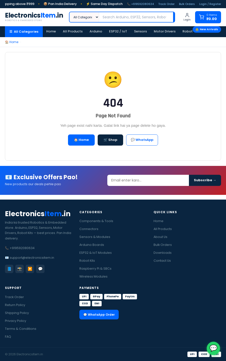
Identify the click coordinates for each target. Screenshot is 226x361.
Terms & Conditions (20, 329)
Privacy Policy (15, 321)
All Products (73, 31)
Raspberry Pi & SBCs (95, 268)
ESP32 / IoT (118, 31)
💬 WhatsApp (142, 139)
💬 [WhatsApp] (40, 268)
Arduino (96, 31)
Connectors (88, 229)
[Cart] (208, 17)
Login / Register (210, 4)
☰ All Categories (23, 31)
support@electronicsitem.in (32, 258)
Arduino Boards (91, 245)
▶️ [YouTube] (30, 268)
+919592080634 (22, 248)
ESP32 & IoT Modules (95, 253)
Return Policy (15, 305)
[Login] (187, 17)
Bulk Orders (187, 4)
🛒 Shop (110, 139)
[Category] (84, 17)
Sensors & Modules (94, 237)
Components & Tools (96, 221)
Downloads (163, 253)
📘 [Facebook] (9, 268)
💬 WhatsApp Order (99, 314)
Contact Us (162, 260)
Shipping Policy (17, 313)
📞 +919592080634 (140, 4)
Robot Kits (190, 31)
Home (51, 31)
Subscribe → (205, 182)
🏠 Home (11, 42)
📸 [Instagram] (19, 268)
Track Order (166, 4)
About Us (160, 237)
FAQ (8, 337)
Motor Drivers (165, 31)
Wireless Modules (93, 276)
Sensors (140, 31)
